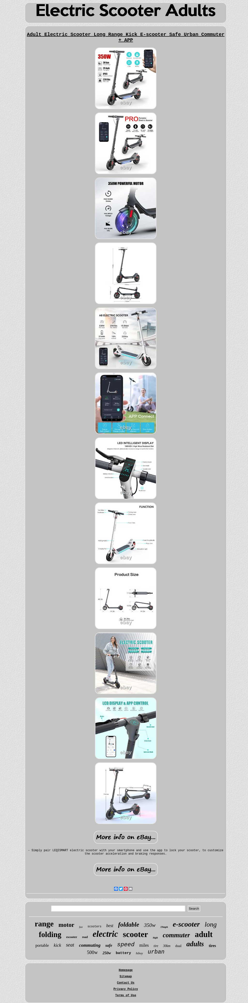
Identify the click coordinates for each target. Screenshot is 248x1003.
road (85, 937)
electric (105, 934)
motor (66, 925)
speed (125, 944)
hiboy (139, 953)
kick (57, 945)
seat (70, 945)
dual (178, 946)
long (211, 924)
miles (144, 945)
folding (50, 934)
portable (42, 945)
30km (166, 946)
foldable (128, 924)
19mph (164, 926)
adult (203, 934)
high (155, 937)
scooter (135, 934)
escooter (71, 937)
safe (108, 945)
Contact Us (125, 983)
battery (123, 953)
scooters (94, 926)
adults (195, 944)
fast (81, 927)
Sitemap (126, 976)
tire (156, 946)
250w (106, 953)
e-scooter (186, 924)
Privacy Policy (126, 989)
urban (156, 952)
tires (212, 946)
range (44, 923)
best (109, 925)
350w (149, 925)
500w (92, 952)
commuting (90, 945)
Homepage (126, 970)
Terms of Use (125, 995)
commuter (176, 935)
